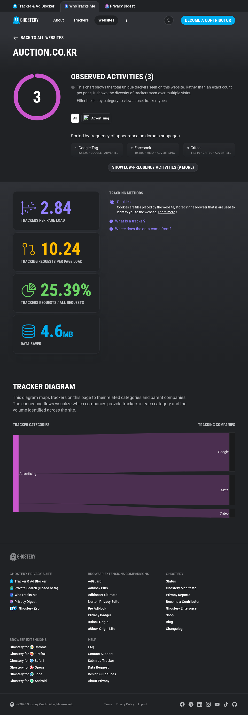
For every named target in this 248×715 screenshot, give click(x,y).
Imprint (142, 704)
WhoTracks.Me (79, 6)
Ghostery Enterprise (181, 608)
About (58, 20)
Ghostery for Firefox (28, 654)
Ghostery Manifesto (181, 588)
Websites (106, 20)
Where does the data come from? (140, 229)
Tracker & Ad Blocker (33, 6)
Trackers (81, 20)
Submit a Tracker (101, 661)
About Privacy (98, 681)
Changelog (174, 629)
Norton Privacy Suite (103, 602)
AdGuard (94, 581)
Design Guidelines (102, 674)
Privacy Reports (178, 595)
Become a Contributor (208, 20)
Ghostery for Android (28, 681)
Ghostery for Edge (26, 674)
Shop (170, 615)
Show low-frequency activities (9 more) (153, 167)
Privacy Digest (120, 6)
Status (171, 581)
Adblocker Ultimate (102, 595)
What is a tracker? (127, 221)
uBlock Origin (98, 622)
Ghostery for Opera (27, 667)
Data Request (98, 667)
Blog (169, 622)
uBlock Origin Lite (101, 629)
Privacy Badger (99, 615)
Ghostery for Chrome (28, 647)
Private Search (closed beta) (34, 588)
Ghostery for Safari (27, 661)
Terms (108, 704)
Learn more (168, 212)
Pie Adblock (97, 608)
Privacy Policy (125, 704)
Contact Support (100, 654)
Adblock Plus (98, 588)
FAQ (91, 647)
